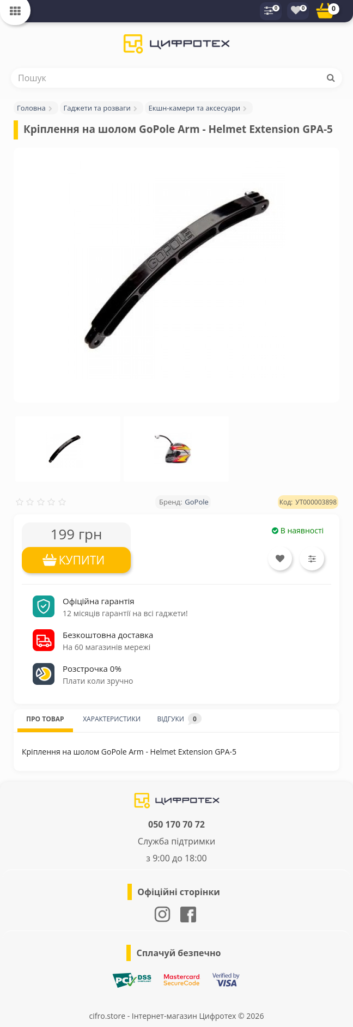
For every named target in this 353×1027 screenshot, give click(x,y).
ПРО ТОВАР (45, 719)
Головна (31, 108)
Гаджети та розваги (96, 108)
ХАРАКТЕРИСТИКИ (112, 719)
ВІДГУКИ (179, 719)
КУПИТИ (82, 560)
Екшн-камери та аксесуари (194, 108)
